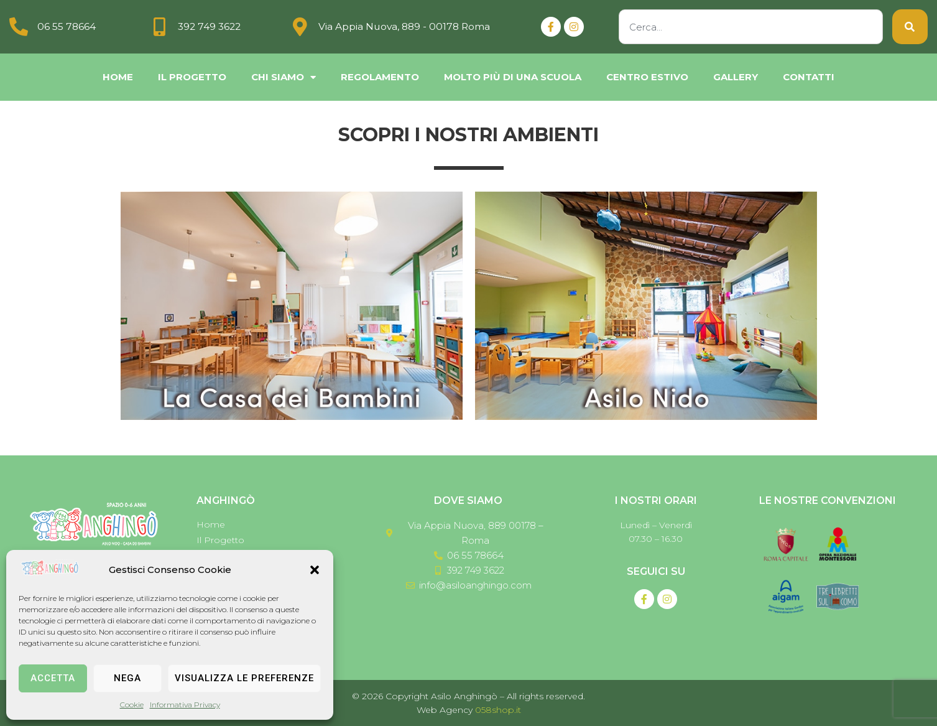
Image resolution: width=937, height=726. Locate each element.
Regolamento (380, 77)
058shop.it (498, 709)
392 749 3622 (211, 26)
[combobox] (751, 26)
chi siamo (283, 77)
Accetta (52, 678)
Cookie (132, 704)
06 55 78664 (66, 26)
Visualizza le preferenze (244, 678)
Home (118, 77)
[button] (314, 570)
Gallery (735, 77)
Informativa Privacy (185, 704)
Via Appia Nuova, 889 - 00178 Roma (406, 26)
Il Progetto (192, 77)
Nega (127, 678)
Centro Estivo (647, 77)
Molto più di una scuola (512, 77)
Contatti (808, 77)
